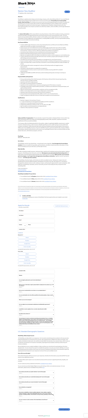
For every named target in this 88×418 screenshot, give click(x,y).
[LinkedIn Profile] (36, 272)
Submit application (64, 409)
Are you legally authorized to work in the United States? (30, 280)
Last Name (21, 215)
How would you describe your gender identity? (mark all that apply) (32, 371)
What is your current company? (25, 299)
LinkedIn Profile (22, 270)
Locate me (20, 232)
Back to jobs (21, 7)
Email (20, 220)
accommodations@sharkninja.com (24, 191)
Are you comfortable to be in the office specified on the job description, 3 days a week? (36, 295)
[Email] (36, 222)
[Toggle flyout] (25, 225)
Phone (29, 224)
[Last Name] (36, 217)
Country (20, 224)
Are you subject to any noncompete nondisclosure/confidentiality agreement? (34, 304)
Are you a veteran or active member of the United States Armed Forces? (33, 399)
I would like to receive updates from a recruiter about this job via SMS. (33, 309)
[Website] (36, 277)
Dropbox (27, 240)
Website (20, 275)
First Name (21, 210)
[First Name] (36, 212)
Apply (67, 11)
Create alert (25, 198)
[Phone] (41, 226)
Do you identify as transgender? (25, 387)
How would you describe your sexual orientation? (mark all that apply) (33, 382)
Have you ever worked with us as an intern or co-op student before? (32, 290)
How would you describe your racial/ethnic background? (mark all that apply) (34, 376)
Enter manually (27, 246)
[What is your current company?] (36, 301)
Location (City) (22, 229)
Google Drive (27, 243)
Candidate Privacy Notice (51, 176)
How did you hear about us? (24, 313)
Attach (27, 237)
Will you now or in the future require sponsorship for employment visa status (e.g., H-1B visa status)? (36, 285)
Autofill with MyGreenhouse (61, 206)
